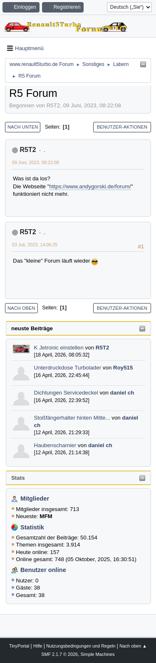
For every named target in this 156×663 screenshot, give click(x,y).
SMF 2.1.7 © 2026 (59, 654)
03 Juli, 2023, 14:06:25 (34, 244)
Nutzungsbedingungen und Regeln (80, 645)
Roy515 (123, 367)
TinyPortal (19, 645)
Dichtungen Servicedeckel (66, 393)
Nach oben (21, 308)
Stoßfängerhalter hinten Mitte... (72, 418)
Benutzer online (43, 570)
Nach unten (22, 126)
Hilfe (37, 645)
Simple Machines (98, 654)
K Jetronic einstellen (59, 347)
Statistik (32, 527)
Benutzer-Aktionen (122, 126)
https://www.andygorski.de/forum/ (90, 186)
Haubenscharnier (55, 445)
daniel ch (122, 393)
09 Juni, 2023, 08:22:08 (35, 162)
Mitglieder (34, 498)
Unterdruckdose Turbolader (68, 367)
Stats (18, 478)
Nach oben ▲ (133, 645)
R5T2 (102, 347)
